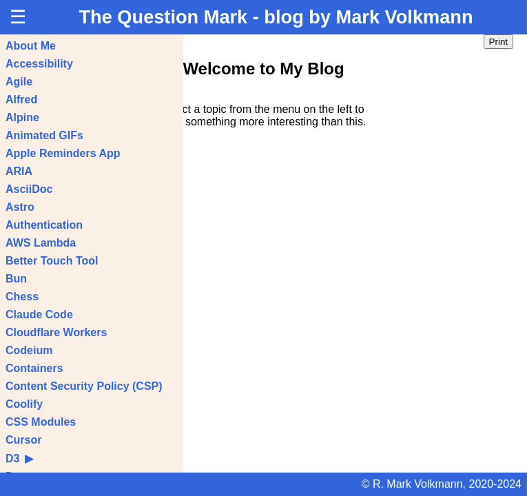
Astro (20, 207)
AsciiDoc (29, 189)
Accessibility (39, 64)
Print (498, 42)
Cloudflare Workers (56, 332)
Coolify (24, 404)
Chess (22, 296)
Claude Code (39, 314)
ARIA (19, 171)
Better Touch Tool (52, 261)
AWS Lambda (41, 243)
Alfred (21, 99)
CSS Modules (41, 422)
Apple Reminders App (63, 153)
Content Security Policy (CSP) (84, 386)
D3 (19, 458)
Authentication (44, 225)
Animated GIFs (44, 135)
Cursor (23, 440)
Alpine (22, 117)
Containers (34, 368)
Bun (16, 279)
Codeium (29, 350)
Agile (19, 81)
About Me (31, 46)
